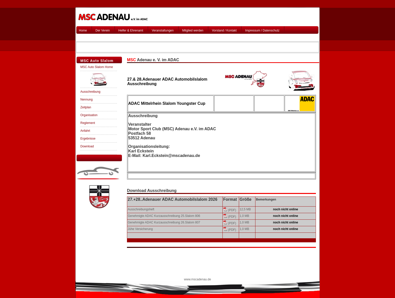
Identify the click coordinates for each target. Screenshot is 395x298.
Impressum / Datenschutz (262, 30)
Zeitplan (85, 107)
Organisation (88, 115)
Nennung (86, 99)
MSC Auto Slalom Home (96, 67)
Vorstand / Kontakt (224, 30)
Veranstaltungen (163, 30)
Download (87, 146)
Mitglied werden (192, 30)
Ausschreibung (90, 91)
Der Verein (102, 30)
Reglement (87, 123)
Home (83, 30)
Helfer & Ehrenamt (130, 30)
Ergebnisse (87, 138)
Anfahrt (85, 131)
